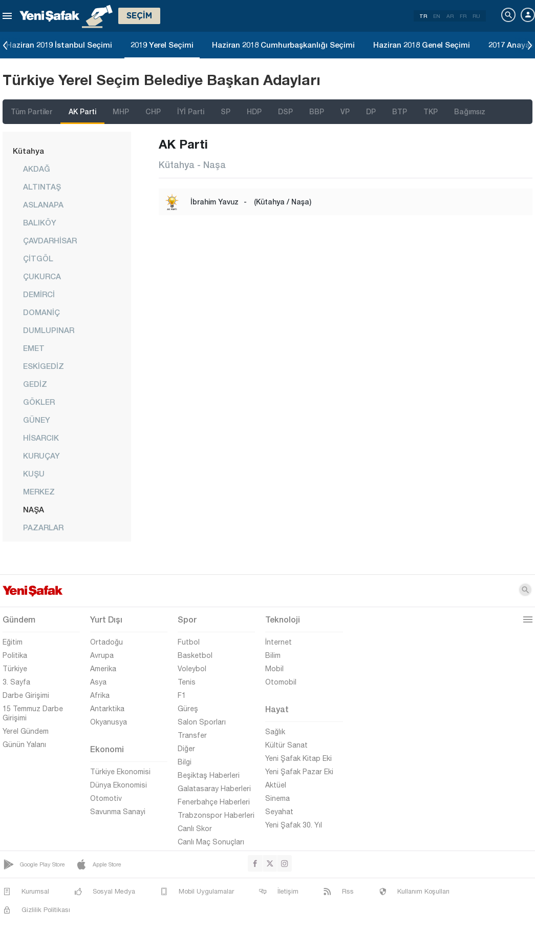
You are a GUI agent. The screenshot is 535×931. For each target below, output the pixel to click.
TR (423, 16)
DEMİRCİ (39, 294)
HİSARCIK (41, 437)
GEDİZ (35, 383)
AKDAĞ (36, 168)
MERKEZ (39, 491)
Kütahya (28, 150)
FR (463, 16)
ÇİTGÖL (38, 258)
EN (436, 16)
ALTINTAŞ (42, 186)
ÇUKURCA (42, 276)
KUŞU (34, 473)
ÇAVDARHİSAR (50, 240)
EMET (34, 348)
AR (450, 16)
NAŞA (33, 509)
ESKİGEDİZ (43, 365)
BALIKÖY (39, 222)
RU (476, 16)
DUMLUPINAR (48, 330)
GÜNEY (36, 419)
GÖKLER (39, 401)
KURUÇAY (41, 455)
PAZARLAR (43, 527)
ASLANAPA (43, 204)
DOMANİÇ (41, 312)
